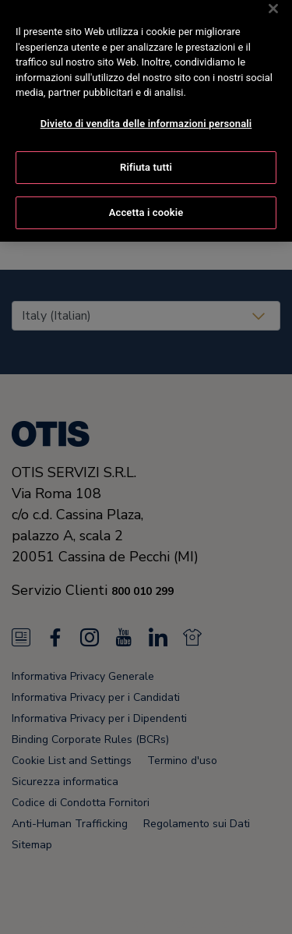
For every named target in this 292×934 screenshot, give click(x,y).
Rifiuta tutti (146, 159)
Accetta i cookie (146, 204)
